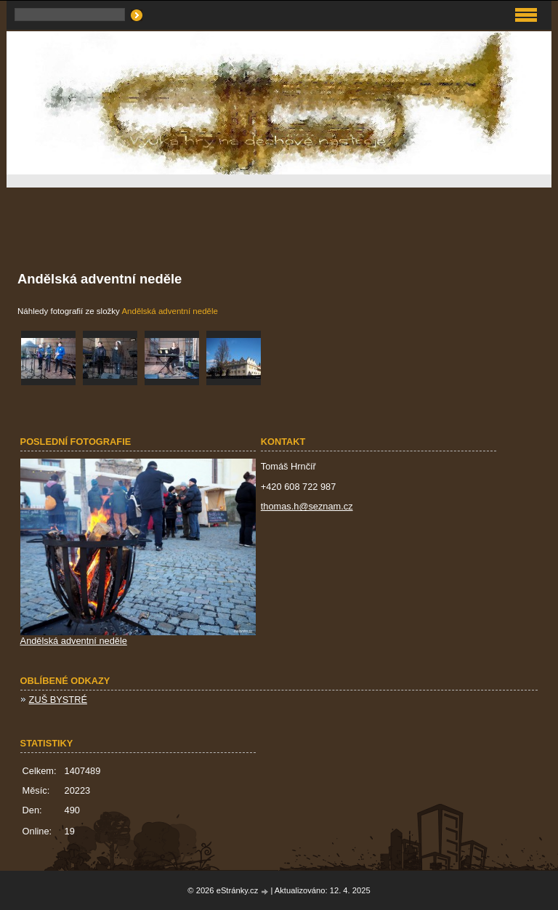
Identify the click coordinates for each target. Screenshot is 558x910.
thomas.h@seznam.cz (307, 506)
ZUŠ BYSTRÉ (58, 699)
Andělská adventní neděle (169, 311)
